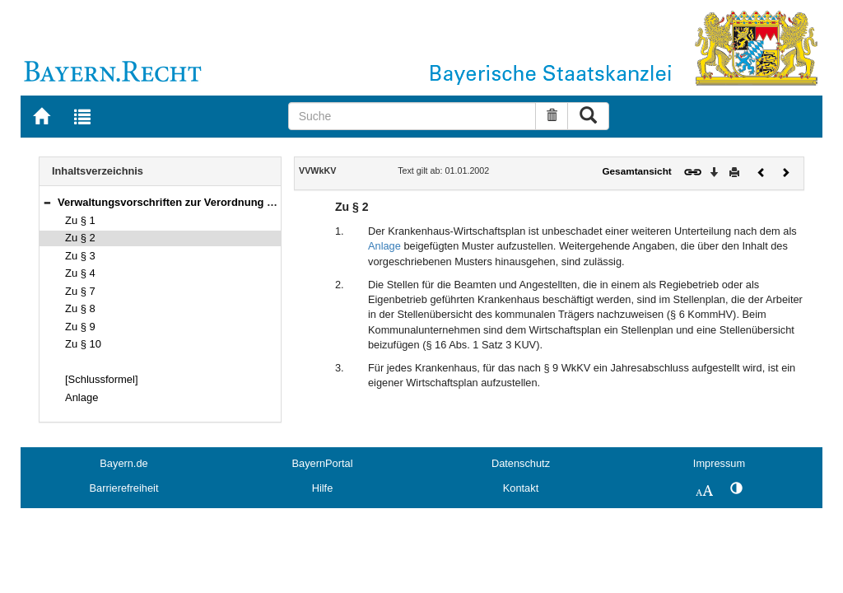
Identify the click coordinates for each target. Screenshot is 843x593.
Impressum (719, 463)
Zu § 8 (80, 308)
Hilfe (322, 488)
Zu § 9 (80, 326)
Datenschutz (520, 463)
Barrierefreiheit (124, 488)
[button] (47, 202)
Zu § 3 (80, 256)
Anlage (81, 397)
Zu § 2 (80, 237)
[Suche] (412, 116)
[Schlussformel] (101, 379)
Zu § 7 (80, 291)
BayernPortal (322, 463)
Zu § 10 (83, 344)
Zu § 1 (80, 220)
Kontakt (520, 488)
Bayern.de (123, 463)
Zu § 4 (80, 273)
